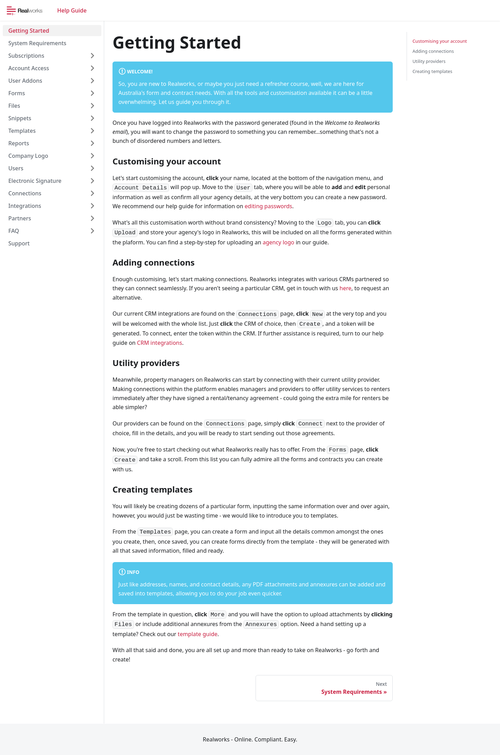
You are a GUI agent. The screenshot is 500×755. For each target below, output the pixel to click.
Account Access (28, 68)
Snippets (19, 118)
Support (19, 243)
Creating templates (432, 71)
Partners (19, 218)
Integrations (24, 206)
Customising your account (439, 41)
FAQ (13, 231)
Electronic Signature (34, 181)
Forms (16, 93)
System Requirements (37, 43)
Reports (18, 143)
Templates (22, 131)
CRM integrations (159, 343)
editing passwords (268, 206)
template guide (197, 634)
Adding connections (433, 51)
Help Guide (72, 10)
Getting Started (28, 30)
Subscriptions (26, 55)
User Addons (25, 80)
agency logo (278, 242)
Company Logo (28, 156)
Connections (24, 193)
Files (14, 105)
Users (15, 168)
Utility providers (428, 61)
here (345, 288)
